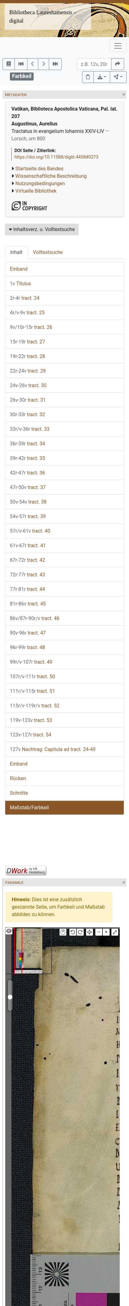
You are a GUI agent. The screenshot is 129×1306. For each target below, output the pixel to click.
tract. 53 (31, 720)
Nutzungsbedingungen (40, 183)
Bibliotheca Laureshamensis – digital (42, 16)
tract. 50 (32, 676)
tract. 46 (35, 618)
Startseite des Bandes (39, 169)
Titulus (20, 283)
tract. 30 (28, 385)
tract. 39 (28, 516)
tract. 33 (29, 429)
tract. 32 (27, 414)
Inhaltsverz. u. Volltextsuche (42, 229)
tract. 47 (28, 633)
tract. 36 (27, 473)
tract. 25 (27, 313)
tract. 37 (28, 487)
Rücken (18, 778)
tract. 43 (27, 575)
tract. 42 (27, 560)
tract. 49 (31, 662)
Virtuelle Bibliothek (35, 191)
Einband (18, 269)
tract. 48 (27, 647)
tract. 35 (27, 458)
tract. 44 (27, 589)
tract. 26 (31, 327)
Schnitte (19, 793)
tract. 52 (35, 706)
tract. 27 (27, 342)
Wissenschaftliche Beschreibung (51, 176)
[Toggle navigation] (118, 46)
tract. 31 (28, 400)
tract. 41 (28, 545)
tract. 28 (27, 356)
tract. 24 (25, 298)
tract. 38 (28, 502)
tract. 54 (30, 735)
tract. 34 (27, 444)
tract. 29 (28, 371)
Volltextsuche (48, 252)
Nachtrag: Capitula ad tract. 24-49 (52, 749)
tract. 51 (32, 691)
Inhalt (16, 252)
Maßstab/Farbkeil (29, 807)
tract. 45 (28, 604)
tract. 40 (30, 531)
